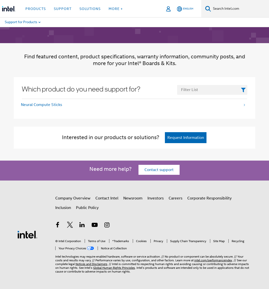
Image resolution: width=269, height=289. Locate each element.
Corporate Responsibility (209, 198)
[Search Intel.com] (240, 9)
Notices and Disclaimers (91, 264)
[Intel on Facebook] (57, 225)
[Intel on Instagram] (107, 225)
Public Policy (87, 207)
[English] (185, 8)
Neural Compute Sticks (41, 104)
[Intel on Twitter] (70, 225)
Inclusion (63, 207)
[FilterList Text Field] (212, 90)
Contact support (159, 169)
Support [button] (62, 8)
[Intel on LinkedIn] (82, 225)
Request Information (185, 137)
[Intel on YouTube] (94, 225)
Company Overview (72, 198)
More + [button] (116, 8)
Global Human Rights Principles (114, 268)
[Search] (208, 8)
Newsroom (132, 198)
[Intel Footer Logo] (27, 234)
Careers (175, 198)
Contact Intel (106, 198)
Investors (155, 198)
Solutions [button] (90, 8)
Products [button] (35, 8)
